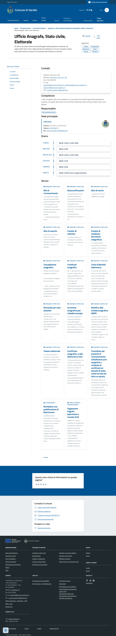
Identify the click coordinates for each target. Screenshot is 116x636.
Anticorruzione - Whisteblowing (41, 584)
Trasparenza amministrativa (67, 19)
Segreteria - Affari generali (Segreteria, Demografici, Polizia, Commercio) (70, 28)
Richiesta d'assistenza (65, 598)
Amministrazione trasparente (68, 589)
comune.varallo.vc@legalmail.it (57, 90)
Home (16, 28)
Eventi (88, 571)
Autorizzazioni (49, 403)
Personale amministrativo (13, 564)
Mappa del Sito (54, 628)
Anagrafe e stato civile (52, 187)
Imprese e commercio (65, 556)
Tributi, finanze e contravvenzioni (73, 404)
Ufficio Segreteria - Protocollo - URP (16, 601)
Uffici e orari (9, 604)
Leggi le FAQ (63, 591)
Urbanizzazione (88, 21)
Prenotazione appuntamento (67, 596)
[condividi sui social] (86, 35)
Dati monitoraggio (10, 628)
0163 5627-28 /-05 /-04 (58, 77)
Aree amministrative (11, 553)
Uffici (6, 570)
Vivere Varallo (43, 19)
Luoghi (88, 568)
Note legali (62, 584)
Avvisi (87, 556)
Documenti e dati (10, 556)
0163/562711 (54, 128)
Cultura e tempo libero (39, 562)
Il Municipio (47, 121)
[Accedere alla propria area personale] (97, 2)
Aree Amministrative (39, 28)
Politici (7, 567)
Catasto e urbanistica (38, 559)
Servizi (35, 20)
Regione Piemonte (12, 2)
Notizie (88, 553)
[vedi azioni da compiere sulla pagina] (97, 36)
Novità (26, 20)
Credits (39, 628)
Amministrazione (13, 20)
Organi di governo (10, 562)
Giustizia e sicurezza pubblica (67, 553)
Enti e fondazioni (10, 559)
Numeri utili (8, 607)
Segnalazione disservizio (66, 594)
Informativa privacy (65, 581)
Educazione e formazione (39, 564)
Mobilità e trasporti (64, 559)
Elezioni (57, 21)
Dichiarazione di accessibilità (40, 581)
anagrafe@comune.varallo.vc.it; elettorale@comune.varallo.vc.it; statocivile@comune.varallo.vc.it (65, 86)
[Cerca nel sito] (106, 10)
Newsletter (89, 583)
